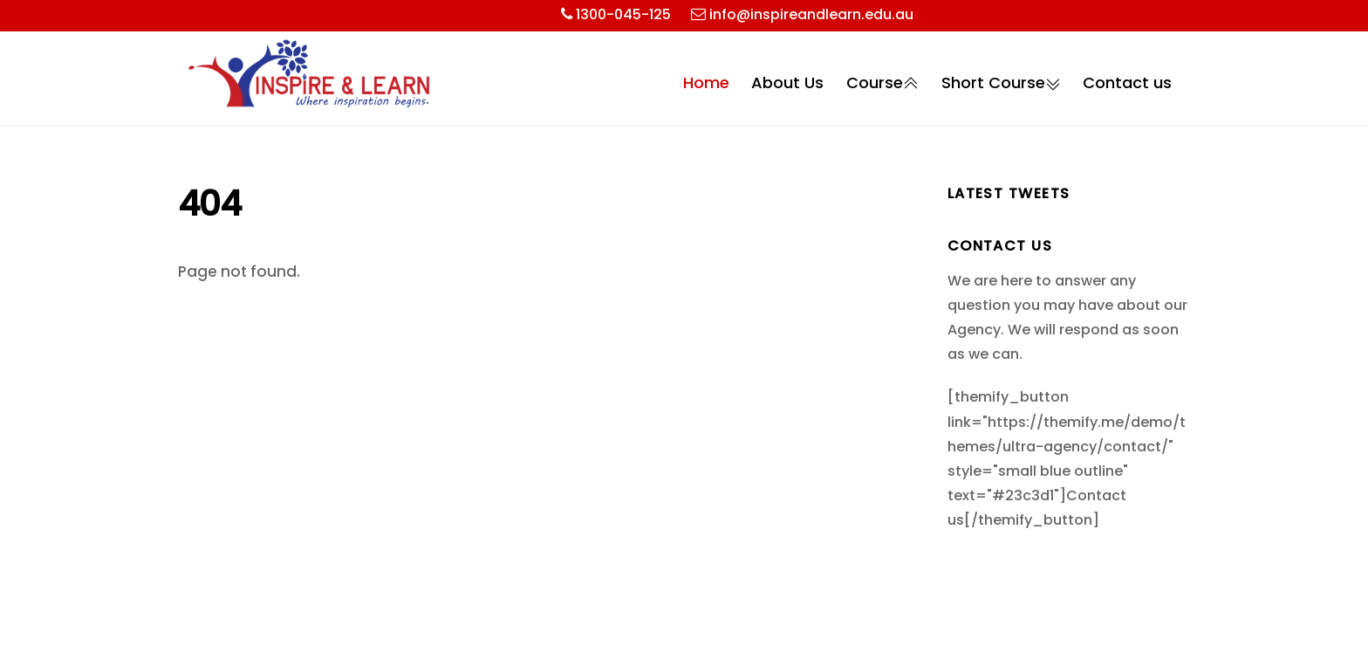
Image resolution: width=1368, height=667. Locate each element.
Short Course (1001, 83)
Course (882, 83)
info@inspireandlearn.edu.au (811, 14)
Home (706, 82)
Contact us (1127, 82)
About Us (787, 82)
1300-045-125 (623, 14)
